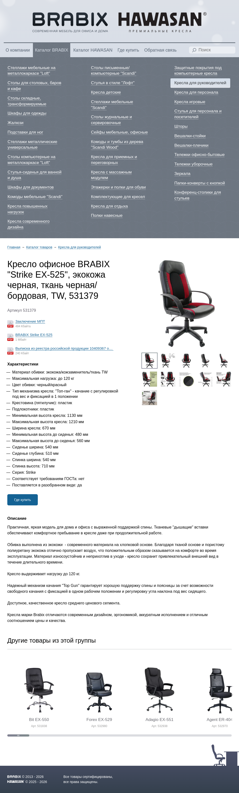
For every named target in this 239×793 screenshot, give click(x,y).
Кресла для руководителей (79, 247)
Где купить (22, 500)
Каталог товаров (39, 247)
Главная (13, 247)
